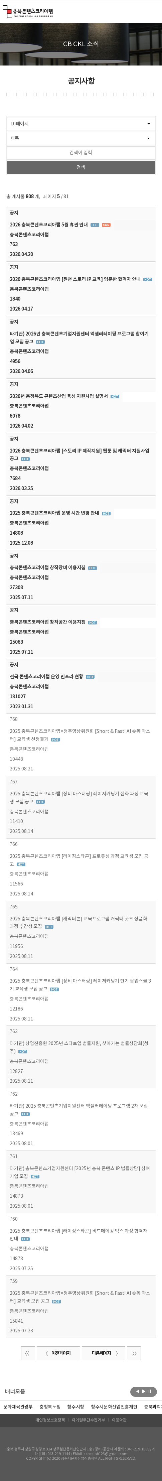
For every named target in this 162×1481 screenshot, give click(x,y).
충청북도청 (49, 1407)
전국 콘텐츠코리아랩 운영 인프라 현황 (47, 677)
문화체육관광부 (18, 1407)
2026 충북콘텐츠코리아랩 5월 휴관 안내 (49, 225)
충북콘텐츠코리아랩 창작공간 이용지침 (48, 622)
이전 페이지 (56, 1353)
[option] (50, 1407)
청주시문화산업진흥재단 (114, 1407)
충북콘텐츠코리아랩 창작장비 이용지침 (48, 568)
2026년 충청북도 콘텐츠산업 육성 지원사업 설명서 (59, 396)
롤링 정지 (149, 1391)
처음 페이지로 (28, 1353)
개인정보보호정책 (50, 1420)
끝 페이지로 (134, 1353)
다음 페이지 (105, 1353)
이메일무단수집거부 (88, 1420)
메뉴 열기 (151, 11)
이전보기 (137, 1391)
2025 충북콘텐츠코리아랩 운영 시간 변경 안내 (55, 513)
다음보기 (143, 1391)
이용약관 (119, 1420)
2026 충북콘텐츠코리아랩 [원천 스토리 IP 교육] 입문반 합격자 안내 (76, 279)
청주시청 (75, 1407)
